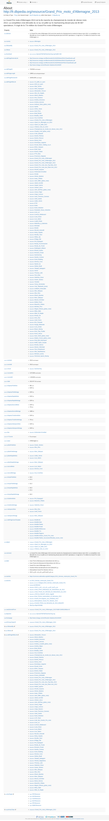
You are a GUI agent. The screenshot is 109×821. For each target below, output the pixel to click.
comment (7, 553)
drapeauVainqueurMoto (12, 424)
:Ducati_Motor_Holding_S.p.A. (40, 145)
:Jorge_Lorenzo (36, 194)
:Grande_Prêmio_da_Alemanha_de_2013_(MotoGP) (47, 603)
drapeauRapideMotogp (12, 400)
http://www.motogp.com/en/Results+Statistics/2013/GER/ (45, 65)
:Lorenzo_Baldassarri (38, 214)
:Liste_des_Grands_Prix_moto (40, 720)
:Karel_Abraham (36, 207)
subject (7, 542)
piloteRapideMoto (10, 455)
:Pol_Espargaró (36, 241)
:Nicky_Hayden (36, 232)
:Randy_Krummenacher (38, 243)
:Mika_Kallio (35, 311)
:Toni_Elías (35, 275)
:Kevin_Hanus (36, 333)
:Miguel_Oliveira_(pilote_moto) (40, 309)
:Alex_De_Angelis (37, 93)
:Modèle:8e (35, 520)
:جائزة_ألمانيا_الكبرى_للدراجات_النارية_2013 (44, 587)
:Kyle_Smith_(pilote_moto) (39, 336)
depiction (7, 613)
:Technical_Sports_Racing (39, 356)
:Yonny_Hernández (37, 284)
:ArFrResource (35, 796)
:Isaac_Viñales (36, 178)
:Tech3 (34, 270)
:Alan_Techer (36, 86)
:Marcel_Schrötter (37, 300)
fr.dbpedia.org (56, 15)
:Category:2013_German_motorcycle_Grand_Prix (47, 583)
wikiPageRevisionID (10, 77)
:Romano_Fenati (37, 252)
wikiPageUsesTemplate (12, 520)
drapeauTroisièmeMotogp (13, 419)
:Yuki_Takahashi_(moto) (39, 286)
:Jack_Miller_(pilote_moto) (39, 180)
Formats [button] (33, 2)
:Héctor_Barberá (36, 176)
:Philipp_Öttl (35, 239)
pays (7, 441)
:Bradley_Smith (36, 115)
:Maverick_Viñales (37, 304)
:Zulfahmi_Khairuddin (38, 288)
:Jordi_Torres (35, 320)
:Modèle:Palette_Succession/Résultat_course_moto (46, 538)
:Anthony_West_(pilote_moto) (40, 104)
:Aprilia (34, 106)
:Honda (34, 174)
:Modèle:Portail (36, 526)
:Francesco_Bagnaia (38, 156)
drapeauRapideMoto (11, 396)
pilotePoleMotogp (10, 451)
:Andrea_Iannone (37, 102)
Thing (15, 15)
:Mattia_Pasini (36, 302)
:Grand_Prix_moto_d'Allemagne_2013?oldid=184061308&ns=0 (50, 609)
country (7, 41)
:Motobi (34, 228)
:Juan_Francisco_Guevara (39, 196)
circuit (7, 368)
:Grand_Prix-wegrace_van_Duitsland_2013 (44, 598)
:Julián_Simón (36, 201)
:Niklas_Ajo (35, 237)
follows (7, 50)
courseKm (8, 373)
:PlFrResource (35, 803)
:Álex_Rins (35, 293)
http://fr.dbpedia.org (35, 15)
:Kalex (34, 205)
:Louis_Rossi (35, 216)
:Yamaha (34, 282)
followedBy (8, 45)
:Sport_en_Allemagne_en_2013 (41, 122)
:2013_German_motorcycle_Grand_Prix (41, 580)
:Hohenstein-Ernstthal (38, 171)
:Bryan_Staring (36, 329)
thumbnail (8, 54)
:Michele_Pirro (36, 306)
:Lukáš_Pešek (36, 221)
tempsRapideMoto (11, 488)
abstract (7, 33)
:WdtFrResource (35, 805)
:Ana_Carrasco (36, 97)
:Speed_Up (35, 264)
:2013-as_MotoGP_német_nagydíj (42, 594)
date (7, 381)
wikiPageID (8, 69)
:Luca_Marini (35, 729)
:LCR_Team (35, 718)
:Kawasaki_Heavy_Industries (40, 210)
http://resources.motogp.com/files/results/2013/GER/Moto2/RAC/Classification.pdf (52, 58)
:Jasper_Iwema (36, 185)
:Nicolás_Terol (36, 234)
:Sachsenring (36, 255)
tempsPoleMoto (10, 477)
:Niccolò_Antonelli (37, 230)
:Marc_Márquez (36, 297)
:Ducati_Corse (36, 666)
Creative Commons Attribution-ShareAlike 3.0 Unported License (70, 818)
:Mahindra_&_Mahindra (38, 223)
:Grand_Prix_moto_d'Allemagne (41, 120)
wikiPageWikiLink (10, 82)
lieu (6, 432)
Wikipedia (42, 818)
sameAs (7, 580)
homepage (8, 618)
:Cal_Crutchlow (36, 118)
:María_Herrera (36, 781)
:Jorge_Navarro (36, 709)
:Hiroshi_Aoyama (37, 169)
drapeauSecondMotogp (12, 411)
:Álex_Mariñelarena (37, 351)
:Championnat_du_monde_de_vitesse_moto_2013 (46, 129)
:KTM (33, 203)
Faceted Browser (86, 2)
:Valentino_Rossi (37, 277)
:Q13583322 (35, 585)
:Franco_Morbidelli (37, 675)
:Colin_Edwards (36, 133)
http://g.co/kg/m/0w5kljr (36, 605)
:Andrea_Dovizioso (37, 100)
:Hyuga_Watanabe (37, 324)
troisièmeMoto (9, 498)
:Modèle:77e (35, 531)
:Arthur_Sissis (36, 109)
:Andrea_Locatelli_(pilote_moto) (41, 644)
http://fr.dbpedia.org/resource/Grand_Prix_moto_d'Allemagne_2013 (51, 11)
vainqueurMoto (10, 509)
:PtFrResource (35, 794)
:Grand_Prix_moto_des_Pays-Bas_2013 (43, 165)
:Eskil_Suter (35, 149)
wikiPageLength (9, 73)
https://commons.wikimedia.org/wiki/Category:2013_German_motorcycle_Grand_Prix (53, 576)
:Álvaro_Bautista (36, 295)
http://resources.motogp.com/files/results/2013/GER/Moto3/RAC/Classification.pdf (52, 60)
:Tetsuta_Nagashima (38, 760)
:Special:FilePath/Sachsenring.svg (42, 613)
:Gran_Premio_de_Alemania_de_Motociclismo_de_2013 (48, 592)
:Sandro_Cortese (37, 257)
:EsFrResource (35, 801)
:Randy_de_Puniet (37, 246)
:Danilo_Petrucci (36, 138)
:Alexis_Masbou (36, 95)
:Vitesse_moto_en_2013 (39, 127)
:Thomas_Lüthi (36, 273)
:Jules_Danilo (36, 198)
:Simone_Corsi (36, 261)
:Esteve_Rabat (36, 151)
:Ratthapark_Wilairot (38, 248)
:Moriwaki (35, 225)
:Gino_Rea (35, 318)
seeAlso (7, 576)
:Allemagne (35, 41)
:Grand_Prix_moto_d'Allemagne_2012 (42, 50)
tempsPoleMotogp (11, 483)
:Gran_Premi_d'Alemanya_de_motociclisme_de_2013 (47, 589)
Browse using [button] (22, 2)
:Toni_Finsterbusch (37, 349)
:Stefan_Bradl (36, 266)
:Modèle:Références (37, 529)
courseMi (8, 377)
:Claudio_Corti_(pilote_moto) (40, 131)
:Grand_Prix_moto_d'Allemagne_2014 (42, 45)
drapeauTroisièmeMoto (12, 415)
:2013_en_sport (36, 84)
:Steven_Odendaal (37, 347)
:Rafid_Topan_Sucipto (38, 342)
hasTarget (9, 794)
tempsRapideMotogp (11, 494)
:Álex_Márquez (36, 291)
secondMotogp (10, 473)
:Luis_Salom (35, 219)
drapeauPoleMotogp (11, 392)
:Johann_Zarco (36, 187)
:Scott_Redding (36, 259)
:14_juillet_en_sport (37, 82)
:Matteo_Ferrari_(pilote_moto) (40, 338)
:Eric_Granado (36, 322)
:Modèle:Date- (36, 522)
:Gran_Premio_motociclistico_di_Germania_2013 (45, 596)
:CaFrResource (35, 798)
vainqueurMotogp (10, 515)
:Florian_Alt (35, 315)
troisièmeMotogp (10, 505)
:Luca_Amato (36, 327)
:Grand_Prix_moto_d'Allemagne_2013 (43, 622)
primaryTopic (10, 809)
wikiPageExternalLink (11, 58)
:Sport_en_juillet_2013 (38, 124)
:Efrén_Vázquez (36, 147)
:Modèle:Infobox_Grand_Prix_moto (42, 535)
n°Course (8, 436)
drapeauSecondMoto (11, 404)
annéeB (8, 364)
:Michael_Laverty (37, 354)
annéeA (8, 360)
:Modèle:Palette (36, 524)
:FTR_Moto (35, 154)
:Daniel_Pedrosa (37, 136)
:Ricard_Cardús (36, 250)
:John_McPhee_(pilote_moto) (40, 189)
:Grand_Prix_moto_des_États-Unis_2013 (43, 167)
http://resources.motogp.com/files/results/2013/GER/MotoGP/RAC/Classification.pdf (53, 62)
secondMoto (9, 466)
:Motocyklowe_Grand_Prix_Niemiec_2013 (44, 601)
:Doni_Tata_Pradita (37, 331)
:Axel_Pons (35, 111)
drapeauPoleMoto (10, 385)
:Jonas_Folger (36, 192)
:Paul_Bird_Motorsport (38, 340)
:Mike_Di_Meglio (37, 313)
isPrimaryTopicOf (10, 622)
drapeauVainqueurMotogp (13, 428)
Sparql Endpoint (100, 2)
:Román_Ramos (36, 345)
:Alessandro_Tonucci (38, 91)
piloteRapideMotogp (11, 462)
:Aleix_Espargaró (37, 88)
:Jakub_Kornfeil (36, 183)
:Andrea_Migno (36, 646)
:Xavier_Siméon (36, 279)
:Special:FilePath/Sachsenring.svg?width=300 (45, 54)
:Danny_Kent (35, 140)
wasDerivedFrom (10, 609)
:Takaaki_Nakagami (37, 268)
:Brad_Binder (36, 113)
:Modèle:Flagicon (37, 533)
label (6, 561)
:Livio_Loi (35, 212)
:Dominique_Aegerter (38, 142)
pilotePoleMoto (10, 445)
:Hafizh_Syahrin (36, 686)
